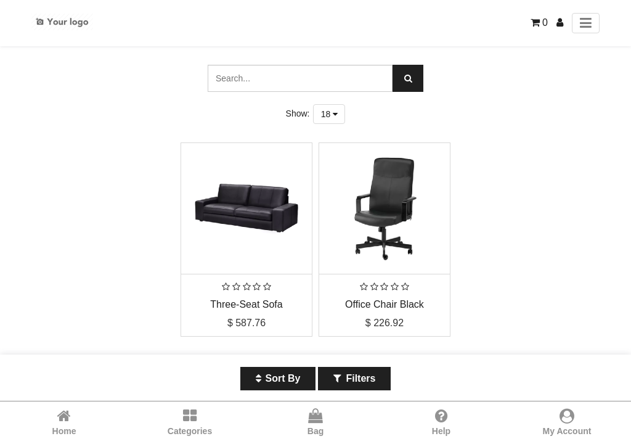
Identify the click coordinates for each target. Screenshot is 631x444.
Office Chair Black (384, 304)
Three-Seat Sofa (246, 304)
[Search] (408, 78)
